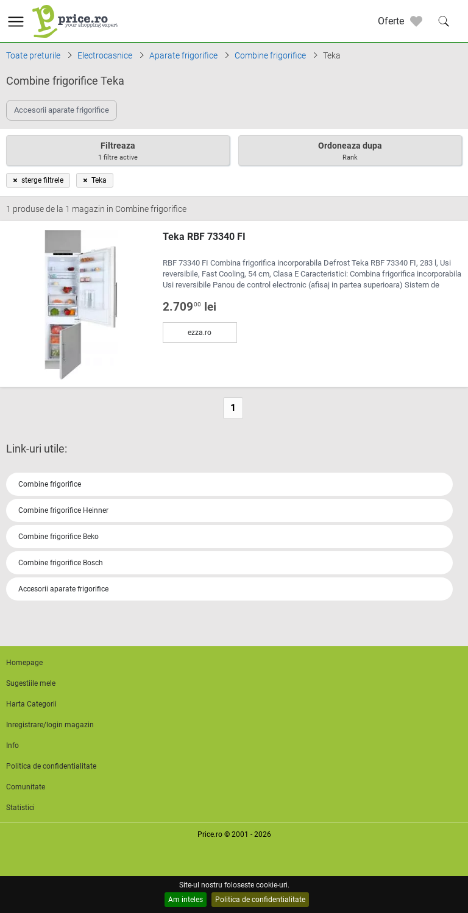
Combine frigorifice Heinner (63, 510)
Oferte (391, 21)
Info (12, 745)
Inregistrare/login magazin (50, 725)
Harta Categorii (31, 704)
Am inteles (185, 899)
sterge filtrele (38, 180)
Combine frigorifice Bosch (60, 563)
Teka (95, 180)
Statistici (20, 807)
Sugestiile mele (30, 683)
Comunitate (25, 787)
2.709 (189, 307)
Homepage (24, 662)
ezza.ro (199, 332)
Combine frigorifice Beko (58, 536)
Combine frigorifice (49, 484)
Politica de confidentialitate (260, 899)
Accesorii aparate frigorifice (63, 589)
